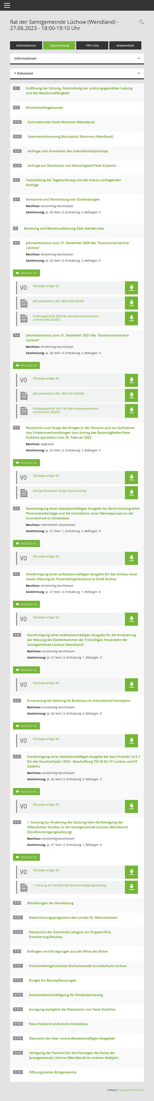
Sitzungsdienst (131, 1090)
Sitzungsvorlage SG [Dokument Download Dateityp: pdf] (46, 286)
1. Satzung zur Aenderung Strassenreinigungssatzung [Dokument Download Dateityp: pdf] (69, 885)
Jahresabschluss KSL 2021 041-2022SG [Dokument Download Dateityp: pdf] (58, 393)
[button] (131, 287)
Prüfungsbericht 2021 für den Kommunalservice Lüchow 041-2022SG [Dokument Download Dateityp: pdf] (65, 410)
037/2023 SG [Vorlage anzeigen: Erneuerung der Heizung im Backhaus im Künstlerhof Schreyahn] (28, 726)
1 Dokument (23, 73)
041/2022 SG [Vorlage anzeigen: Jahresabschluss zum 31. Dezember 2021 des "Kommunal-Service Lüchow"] (28, 365)
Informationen (26, 45)
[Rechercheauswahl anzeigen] (140, 22)
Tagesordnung (59, 45)
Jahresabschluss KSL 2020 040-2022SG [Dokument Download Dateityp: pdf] (58, 301)
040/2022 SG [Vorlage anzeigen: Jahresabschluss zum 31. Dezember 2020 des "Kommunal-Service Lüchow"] (28, 273)
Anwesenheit (125, 45)
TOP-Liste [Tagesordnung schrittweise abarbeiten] (92, 45)
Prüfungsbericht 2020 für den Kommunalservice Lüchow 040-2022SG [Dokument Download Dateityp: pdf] (65, 318)
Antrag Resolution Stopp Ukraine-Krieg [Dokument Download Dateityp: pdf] (59, 491)
